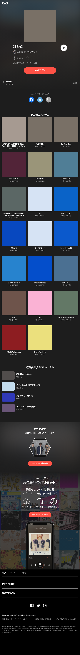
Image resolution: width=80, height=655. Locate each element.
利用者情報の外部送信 (43, 619)
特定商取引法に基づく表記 (66, 619)
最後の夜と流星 (40, 283)
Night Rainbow (40, 352)
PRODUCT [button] (8, 584)
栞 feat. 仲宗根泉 (14, 283)
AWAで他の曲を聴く (40, 463)
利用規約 (5, 619)
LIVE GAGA (13, 179)
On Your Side (66, 144)
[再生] (64, 48)
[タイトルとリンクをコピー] (48, 99)
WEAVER (32, 52)
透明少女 (14, 248)
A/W (13, 317)
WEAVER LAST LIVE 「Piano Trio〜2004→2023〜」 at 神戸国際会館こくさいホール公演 (13, 146)
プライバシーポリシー (21, 619)
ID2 (40, 213)
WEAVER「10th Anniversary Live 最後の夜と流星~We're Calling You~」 (13, 215)
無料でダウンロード (40, 515)
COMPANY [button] (8, 592)
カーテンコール (40, 248)
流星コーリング (66, 213)
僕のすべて (66, 283)
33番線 (23, 573)
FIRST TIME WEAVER (66, 317)
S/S (40, 317)
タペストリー (40, 179)
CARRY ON (66, 179)
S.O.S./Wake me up (14, 352)
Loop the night (66, 248)
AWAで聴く (40, 70)
